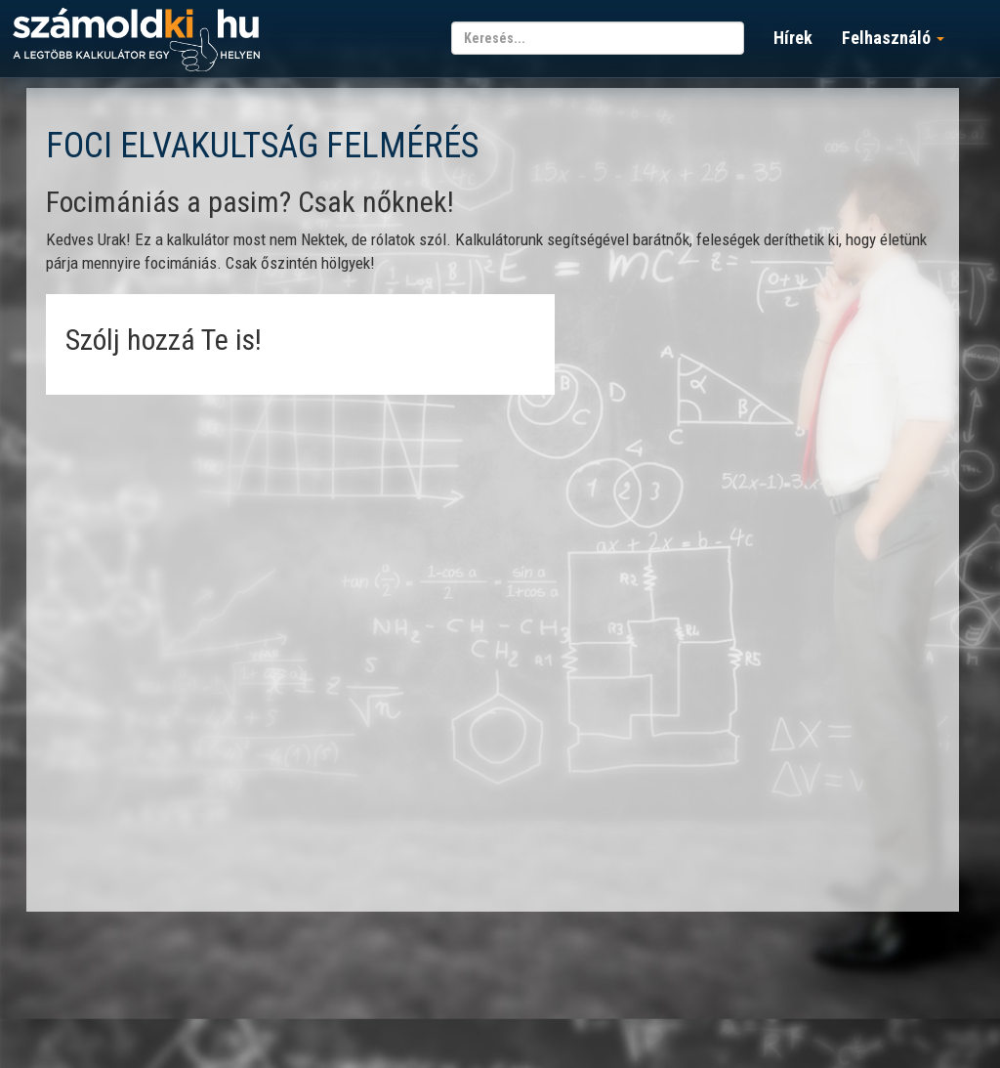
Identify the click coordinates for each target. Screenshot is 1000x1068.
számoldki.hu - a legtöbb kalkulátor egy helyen (136, 40)
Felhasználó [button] (893, 37)
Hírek (792, 37)
